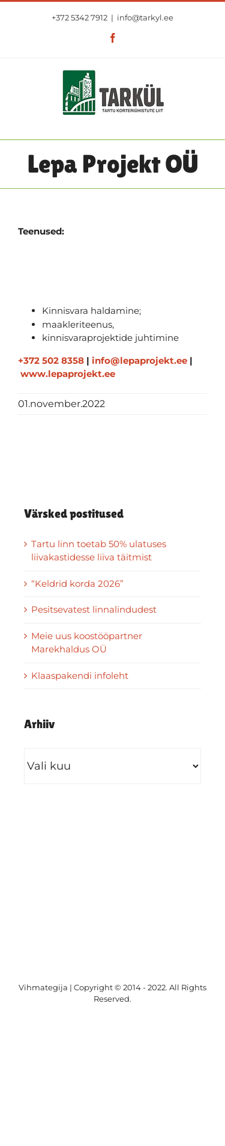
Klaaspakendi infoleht (79, 675)
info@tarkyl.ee (145, 17)
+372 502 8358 (51, 360)
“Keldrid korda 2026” (77, 583)
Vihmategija (43, 987)
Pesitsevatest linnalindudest (94, 609)
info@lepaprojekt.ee (139, 360)
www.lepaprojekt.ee (67, 373)
